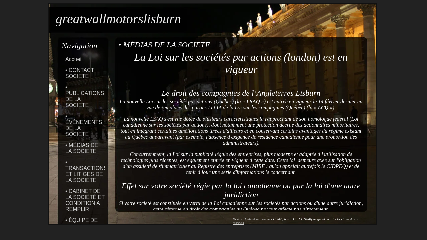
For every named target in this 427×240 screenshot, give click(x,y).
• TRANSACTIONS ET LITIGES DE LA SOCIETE (86, 171)
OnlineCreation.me (258, 219)
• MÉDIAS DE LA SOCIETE (81, 148)
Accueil (74, 59)
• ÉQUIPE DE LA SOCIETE (81, 223)
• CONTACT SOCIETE (79, 73)
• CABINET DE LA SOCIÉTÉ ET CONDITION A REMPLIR (85, 200)
